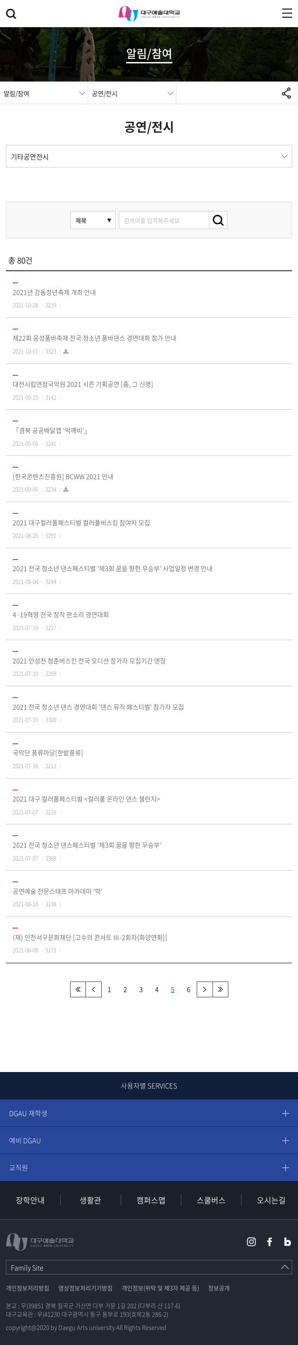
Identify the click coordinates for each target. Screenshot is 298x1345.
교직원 (18, 1168)
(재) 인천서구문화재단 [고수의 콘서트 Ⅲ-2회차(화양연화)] (90, 937)
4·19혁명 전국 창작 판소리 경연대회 (61, 614)
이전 (94, 989)
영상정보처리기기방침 (85, 1287)
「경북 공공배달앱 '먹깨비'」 (51, 430)
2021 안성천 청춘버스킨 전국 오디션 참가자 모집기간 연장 (89, 660)
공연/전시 (105, 93)
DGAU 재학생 (28, 1113)
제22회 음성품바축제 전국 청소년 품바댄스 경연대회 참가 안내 (94, 337)
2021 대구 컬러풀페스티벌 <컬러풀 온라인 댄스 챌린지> (86, 798)
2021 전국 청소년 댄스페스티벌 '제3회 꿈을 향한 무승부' (87, 844)
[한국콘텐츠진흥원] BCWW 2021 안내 (63, 476)
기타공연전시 (30, 157)
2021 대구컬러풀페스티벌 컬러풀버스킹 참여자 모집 (81, 522)
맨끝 (220, 989)
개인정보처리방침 (27, 1287)
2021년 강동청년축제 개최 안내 (54, 292)
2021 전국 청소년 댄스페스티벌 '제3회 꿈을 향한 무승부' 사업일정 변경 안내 (113, 568)
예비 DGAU (25, 1140)
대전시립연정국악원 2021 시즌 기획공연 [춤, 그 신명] (83, 383)
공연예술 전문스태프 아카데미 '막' (58, 890)
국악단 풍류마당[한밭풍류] (48, 752)
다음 (205, 989)
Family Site (27, 1268)
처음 (78, 989)
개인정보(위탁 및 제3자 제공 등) (160, 1287)
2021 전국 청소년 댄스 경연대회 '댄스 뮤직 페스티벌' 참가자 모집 (98, 706)
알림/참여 (16, 93)
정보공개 (219, 1287)
